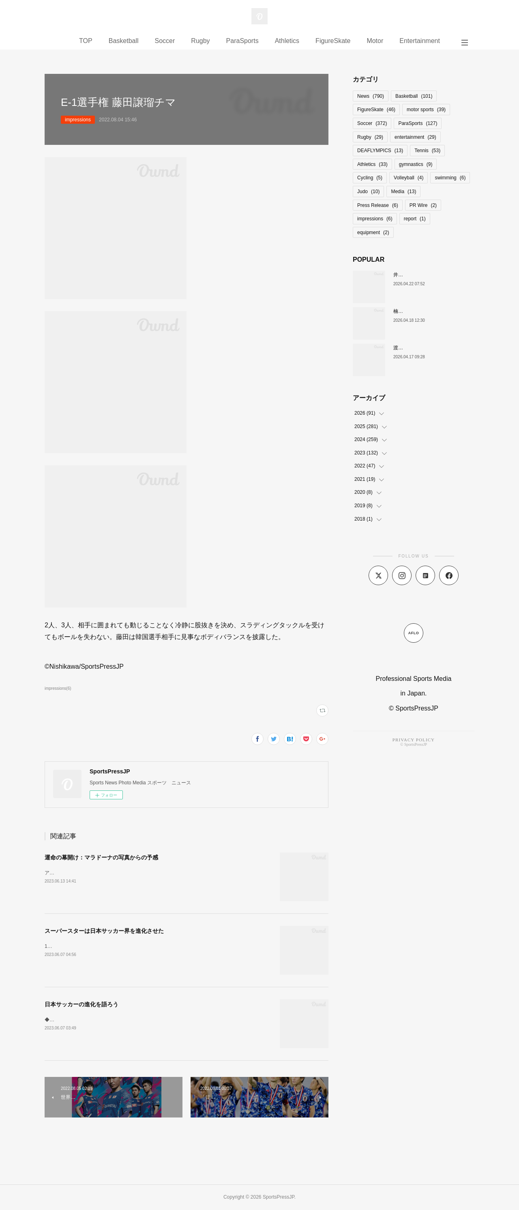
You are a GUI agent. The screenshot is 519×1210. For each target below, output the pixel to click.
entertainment (415, 137)
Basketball (124, 40)
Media (403, 191)
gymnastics (416, 164)
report (415, 219)
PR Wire (423, 205)
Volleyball (408, 178)
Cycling (369, 178)
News (370, 96)
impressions (78, 120)
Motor (375, 40)
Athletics (287, 40)
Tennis (427, 150)
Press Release (377, 205)
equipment (373, 232)
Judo (368, 191)
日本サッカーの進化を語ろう (81, 1004)
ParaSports (242, 40)
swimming (450, 178)
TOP (85, 40)
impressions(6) (58, 688)
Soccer (165, 40)
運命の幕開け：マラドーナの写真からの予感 (101, 857)
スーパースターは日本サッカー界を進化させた (104, 931)
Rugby (200, 40)
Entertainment (419, 40)
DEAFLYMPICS (380, 150)
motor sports (426, 109)
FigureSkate (332, 40)
